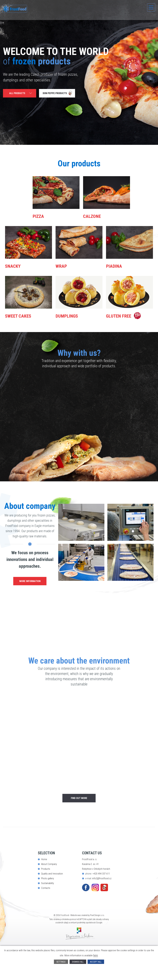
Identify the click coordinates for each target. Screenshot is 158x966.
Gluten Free (124, 318)
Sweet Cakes (24, 315)
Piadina (117, 265)
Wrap (64, 265)
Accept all (97, 961)
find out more (79, 814)
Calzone (96, 215)
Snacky (16, 265)
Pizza (41, 215)
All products (17, 93)
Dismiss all (77, 961)
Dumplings (72, 315)
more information (30, 588)
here (100, 955)
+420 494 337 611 (101, 889)
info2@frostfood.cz (101, 894)
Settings (60, 961)
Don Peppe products (56, 93)
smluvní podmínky (77, 938)
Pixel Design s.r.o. (97, 931)
